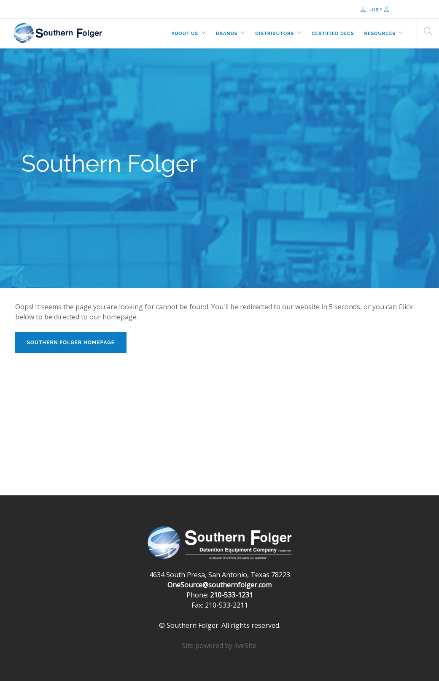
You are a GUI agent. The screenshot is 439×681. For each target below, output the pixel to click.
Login (372, 9)
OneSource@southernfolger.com (219, 584)
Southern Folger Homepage (71, 343)
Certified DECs (333, 33)
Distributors (274, 33)
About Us (185, 33)
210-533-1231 (231, 595)
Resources (380, 33)
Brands (226, 33)
